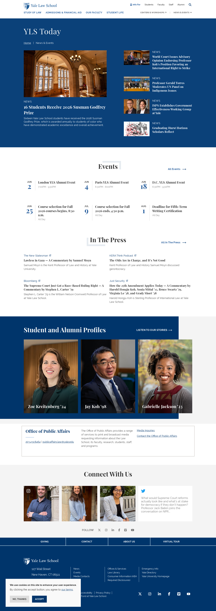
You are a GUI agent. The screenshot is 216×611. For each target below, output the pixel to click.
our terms (67, 589)
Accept (39, 599)
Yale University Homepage (155, 576)
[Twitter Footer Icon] (140, 594)
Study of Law (33, 12)
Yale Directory (149, 572)
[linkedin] (113, 530)
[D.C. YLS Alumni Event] (165, 185)
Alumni (180, 4)
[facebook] (119, 530)
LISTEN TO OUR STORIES (151, 329)
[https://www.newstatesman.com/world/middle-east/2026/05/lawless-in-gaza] (65, 263)
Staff (171, 4)
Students (149, 4)
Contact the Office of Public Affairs (157, 435)
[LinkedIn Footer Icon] (159, 594)
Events (77, 572)
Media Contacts (81, 576)
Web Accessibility (83, 592)
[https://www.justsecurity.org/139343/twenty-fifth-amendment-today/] (150, 292)
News (76, 568)
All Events (174, 169)
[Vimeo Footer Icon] (179, 594)
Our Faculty (94, 12)
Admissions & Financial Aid (64, 12)
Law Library (114, 572)
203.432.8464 (33, 441)
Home (27, 42)
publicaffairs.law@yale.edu (58, 441)
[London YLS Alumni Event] (51, 185)
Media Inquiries (146, 430)
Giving (45, 541)
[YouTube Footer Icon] (188, 594)
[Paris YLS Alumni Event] (108, 185)
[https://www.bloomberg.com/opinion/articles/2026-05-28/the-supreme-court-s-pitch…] (65, 290)
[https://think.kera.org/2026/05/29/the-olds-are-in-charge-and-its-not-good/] (150, 263)
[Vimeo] (125, 530)
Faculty (161, 4)
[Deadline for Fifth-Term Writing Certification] (165, 213)
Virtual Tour (171, 541)
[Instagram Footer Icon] (149, 594)
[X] (99, 530)
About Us (129, 541)
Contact (87, 541)
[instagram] (106, 530)
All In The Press (171, 242)
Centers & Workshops (152, 12)
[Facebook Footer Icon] (169, 594)
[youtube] (132, 530)
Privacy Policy (103, 592)
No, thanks (19, 599)
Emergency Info (150, 568)
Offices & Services (117, 568)
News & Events (181, 12)
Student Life (115, 12)
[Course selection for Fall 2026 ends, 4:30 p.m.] (108, 213)
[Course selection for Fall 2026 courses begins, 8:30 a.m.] (51, 213)
